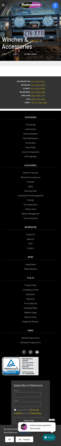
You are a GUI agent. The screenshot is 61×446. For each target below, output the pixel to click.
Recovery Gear (30, 178)
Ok (9, 439)
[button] (3, 5)
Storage (30, 187)
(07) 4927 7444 (38, 71)
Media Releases (30, 256)
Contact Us (30, 222)
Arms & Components (30, 139)
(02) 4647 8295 (38, 78)
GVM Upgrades (30, 144)
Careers (30, 236)
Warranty (30, 286)
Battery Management (30, 201)
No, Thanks (24, 439)
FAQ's (30, 231)
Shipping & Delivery (30, 309)
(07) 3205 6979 (38, 75)
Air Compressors (31, 192)
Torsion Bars (30, 130)
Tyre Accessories (30, 206)
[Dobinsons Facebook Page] (24, 340)
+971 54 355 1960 (39, 92)
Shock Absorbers (30, 121)
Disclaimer (30, 282)
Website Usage (30, 300)
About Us (30, 226)
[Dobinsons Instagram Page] (30, 340)
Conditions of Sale (30, 277)
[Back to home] (30, 5)
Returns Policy (30, 305)
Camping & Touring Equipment (30, 183)
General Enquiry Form (30, 325)
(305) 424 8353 (38, 89)
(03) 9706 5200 (38, 82)
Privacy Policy (30, 273)
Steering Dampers (30, 126)
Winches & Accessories (30, 165)
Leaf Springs (30, 117)
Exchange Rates (30, 295)
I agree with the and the (27, 399)
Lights (30, 174)
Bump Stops (30, 135)
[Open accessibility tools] (55, 6)
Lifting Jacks (30, 197)
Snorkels (30, 169)
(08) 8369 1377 (38, 85)
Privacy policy (35, 401)
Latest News (30, 252)
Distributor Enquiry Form (30, 330)
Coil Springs (30, 112)
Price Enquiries (30, 291)
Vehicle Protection (30, 160)
